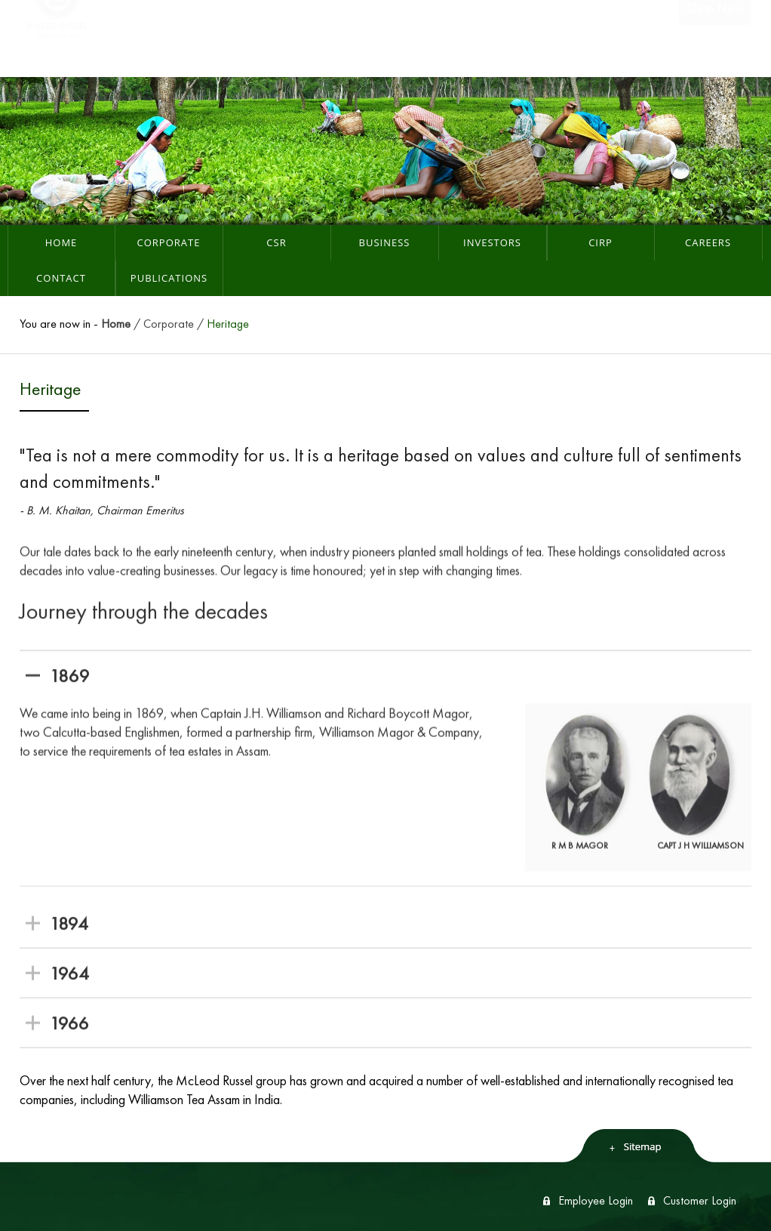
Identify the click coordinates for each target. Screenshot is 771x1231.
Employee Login (595, 1200)
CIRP (600, 242)
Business (384, 242)
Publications (169, 278)
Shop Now (715, 38)
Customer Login (699, 1200)
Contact (61, 278)
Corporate (169, 242)
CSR (276, 242)
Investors (492, 242)
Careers (708, 242)
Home (61, 242)
